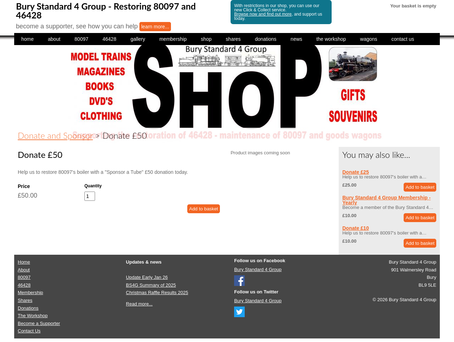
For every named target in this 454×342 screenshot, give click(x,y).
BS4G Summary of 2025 (151, 285)
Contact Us (29, 330)
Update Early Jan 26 (147, 277)
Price (24, 186)
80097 (81, 39)
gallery (138, 39)
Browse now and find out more (263, 14)
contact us (403, 39)
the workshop (331, 39)
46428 (109, 39)
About (24, 269)
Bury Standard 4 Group (258, 269)
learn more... (155, 26)
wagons (368, 39)
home (27, 39)
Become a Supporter (39, 323)
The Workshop (33, 315)
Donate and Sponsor (55, 135)
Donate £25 (355, 172)
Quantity (93, 185)
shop (206, 39)
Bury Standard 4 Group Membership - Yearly (386, 200)
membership (173, 39)
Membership (30, 292)
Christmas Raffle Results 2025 (157, 292)
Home (24, 262)
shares (233, 39)
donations (266, 39)
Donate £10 (355, 228)
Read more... (139, 304)
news (296, 39)
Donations (28, 308)
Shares (25, 300)
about (54, 39)
